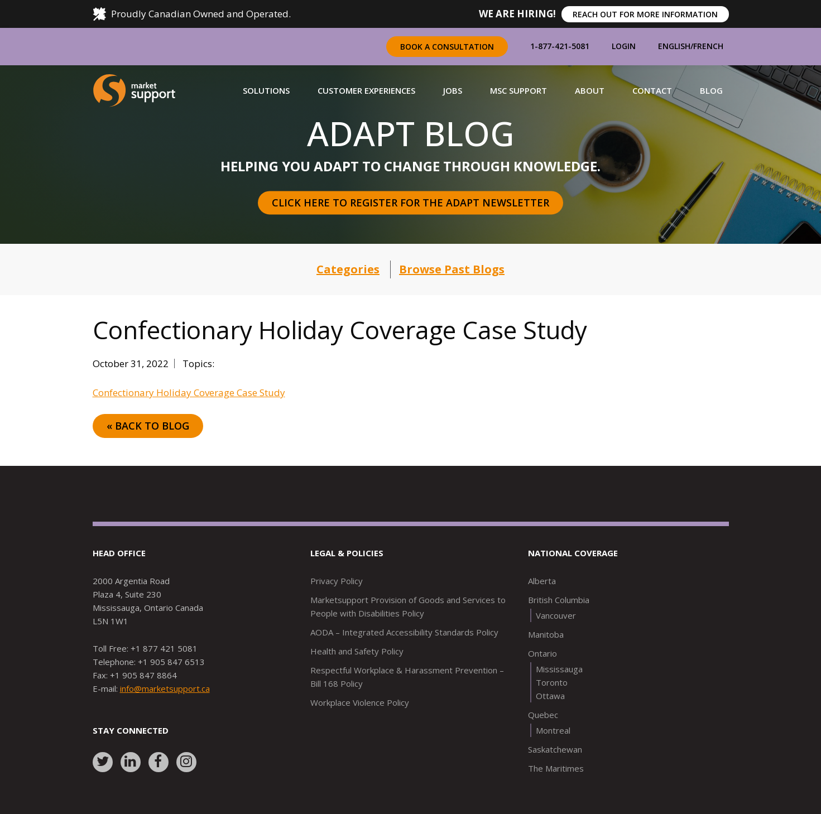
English (674, 46)
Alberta (542, 580)
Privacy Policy (336, 580)
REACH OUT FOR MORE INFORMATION (645, 14)
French (708, 46)
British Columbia (558, 599)
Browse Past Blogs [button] (452, 269)
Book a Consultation (447, 46)
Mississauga (559, 669)
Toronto (552, 682)
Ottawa (550, 695)
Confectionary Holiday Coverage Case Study (189, 392)
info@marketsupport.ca (165, 688)
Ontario (542, 653)
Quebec (543, 714)
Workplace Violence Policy (359, 702)
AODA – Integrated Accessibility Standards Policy (404, 632)
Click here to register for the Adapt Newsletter (410, 202)
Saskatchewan (555, 749)
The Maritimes (556, 768)
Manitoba (546, 634)
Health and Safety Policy (357, 651)
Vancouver (556, 615)
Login (624, 46)
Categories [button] (348, 269)
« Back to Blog (148, 425)
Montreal (553, 730)
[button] (266, 90)
